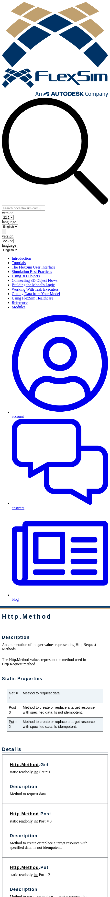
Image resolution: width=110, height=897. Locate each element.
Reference (20, 302)
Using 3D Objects (26, 276)
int (36, 772)
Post (12, 707)
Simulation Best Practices (32, 271)
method (29, 664)
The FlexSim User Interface (33, 267)
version (7, 213)
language (9, 222)
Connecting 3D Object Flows (34, 280)
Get (12, 693)
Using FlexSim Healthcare (32, 298)
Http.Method (24, 764)
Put (11, 722)
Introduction (21, 258)
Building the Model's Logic (33, 285)
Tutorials (19, 263)
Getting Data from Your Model (36, 294)
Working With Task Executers (35, 289)
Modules (18, 307)
